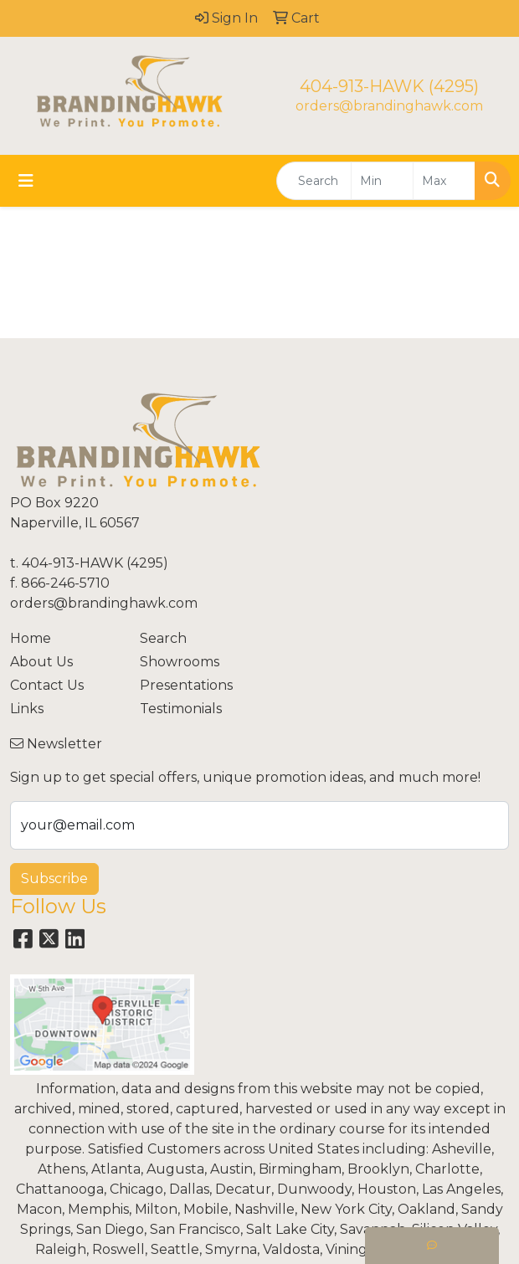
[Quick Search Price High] (444, 181)
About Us (41, 662)
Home (30, 638)
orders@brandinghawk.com (389, 106)
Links (27, 709)
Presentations (186, 685)
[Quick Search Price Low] (382, 181)
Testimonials (181, 709)
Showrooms (179, 662)
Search (163, 638)
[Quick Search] (314, 181)
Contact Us (47, 685)
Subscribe (54, 878)
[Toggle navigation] (26, 181)
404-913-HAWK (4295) (389, 86)
